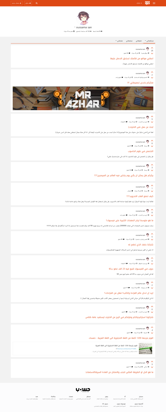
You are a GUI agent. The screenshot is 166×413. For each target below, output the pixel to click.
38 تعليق (121, 239)
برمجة (146, 146)
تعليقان (130, 191)
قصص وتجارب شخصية (142, 239)
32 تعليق (127, 53)
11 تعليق (129, 367)
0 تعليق (130, 146)
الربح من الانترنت (143, 122)
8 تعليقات (124, 263)
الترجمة (146, 333)
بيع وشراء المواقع (143, 263)
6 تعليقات (124, 122)
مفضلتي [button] (119, 40)
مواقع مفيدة (145, 53)
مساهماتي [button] (149, 40)
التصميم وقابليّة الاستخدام (141, 77)
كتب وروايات (144, 288)
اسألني (146, 367)
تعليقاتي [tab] (139, 40)
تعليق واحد (119, 77)
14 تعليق (126, 288)
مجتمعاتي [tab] (129, 40)
